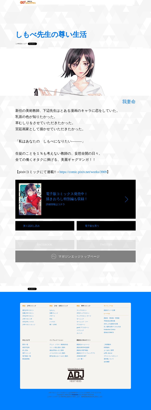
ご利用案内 (107, 344)
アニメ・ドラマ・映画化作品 (59, 344)
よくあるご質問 (109, 350)
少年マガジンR (27, 319)
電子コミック (26, 353)
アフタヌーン (81, 324)
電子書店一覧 (26, 356)
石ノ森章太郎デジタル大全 (112, 327)
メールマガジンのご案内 (57, 353)
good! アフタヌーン (83, 327)
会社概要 (106, 362)
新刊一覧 (25, 344)
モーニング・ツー (82, 322)
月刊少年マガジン (28, 316)
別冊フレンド (54, 313)
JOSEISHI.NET (81, 356)
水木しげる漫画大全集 (111, 324)
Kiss (51, 319)
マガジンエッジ (20, 289)
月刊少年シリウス (28, 322)
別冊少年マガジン (28, 313)
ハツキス (52, 322)
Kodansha (75, 394)
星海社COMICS (109, 332)
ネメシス (79, 333)
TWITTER (106, 244)
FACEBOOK (44, 244)
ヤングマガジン (82, 310)
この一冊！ (80, 359)
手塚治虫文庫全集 (109, 321)
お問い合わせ (108, 353)
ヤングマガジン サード (84, 316)
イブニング (80, 330)
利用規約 (106, 347)
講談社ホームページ (83, 344)
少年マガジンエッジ (28, 324)
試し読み (25, 350)
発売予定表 (25, 347)
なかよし (52, 310)
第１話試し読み (31, 225)
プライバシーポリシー (111, 356)
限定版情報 (25, 359)
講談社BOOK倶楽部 (83, 347)
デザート (52, 316)
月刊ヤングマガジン (83, 313)
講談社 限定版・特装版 (111, 318)
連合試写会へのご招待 (57, 350)
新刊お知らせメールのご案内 (59, 356)
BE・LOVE (53, 324)
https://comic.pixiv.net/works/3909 (83, 172)
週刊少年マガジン (28, 310)
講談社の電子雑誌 (82, 350)
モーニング (80, 319)
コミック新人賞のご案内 (57, 347)
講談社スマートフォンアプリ (86, 353)
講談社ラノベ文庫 (109, 310)
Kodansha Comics (109, 329)
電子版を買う (92, 225)
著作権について (109, 359)
